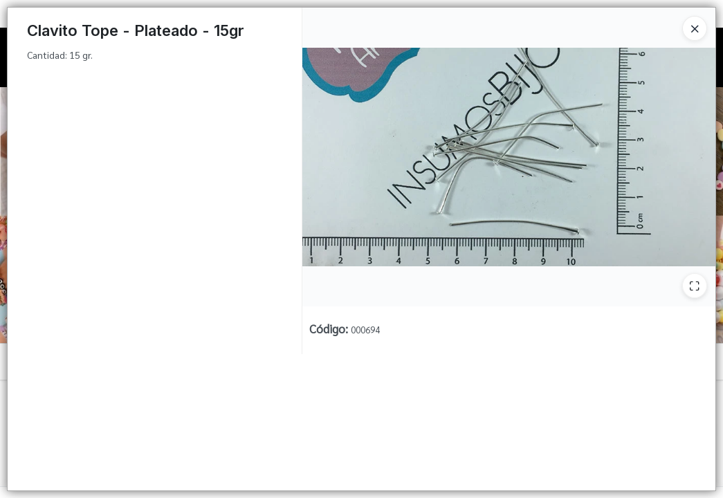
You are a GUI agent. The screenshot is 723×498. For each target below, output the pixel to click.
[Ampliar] (694, 285)
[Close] (694, 28)
